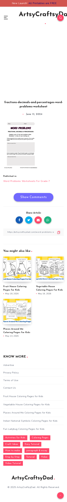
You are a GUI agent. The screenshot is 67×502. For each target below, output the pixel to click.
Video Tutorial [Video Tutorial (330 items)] (13, 463)
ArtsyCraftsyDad (33, 478)
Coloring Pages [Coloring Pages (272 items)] (40, 437)
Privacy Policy (11, 372)
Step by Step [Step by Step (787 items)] (12, 457)
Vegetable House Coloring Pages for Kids (26, 404)
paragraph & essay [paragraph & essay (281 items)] (37, 450)
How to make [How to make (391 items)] (12, 450)
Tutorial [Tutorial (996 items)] (30, 457)
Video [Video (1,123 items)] (44, 457)
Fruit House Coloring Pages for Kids (23, 396)
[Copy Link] (33, 232)
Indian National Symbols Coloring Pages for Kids (30, 420)
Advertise (8, 365)
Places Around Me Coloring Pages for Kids (27, 412)
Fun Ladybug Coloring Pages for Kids (24, 429)
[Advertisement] (33, 68)
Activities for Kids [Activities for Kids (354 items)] (15, 437)
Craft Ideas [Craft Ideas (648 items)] (11, 444)
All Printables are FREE (42, 3)
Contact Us (9, 387)
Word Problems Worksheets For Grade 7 (26, 181)
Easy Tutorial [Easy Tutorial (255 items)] (32, 444)
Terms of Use (10, 380)
